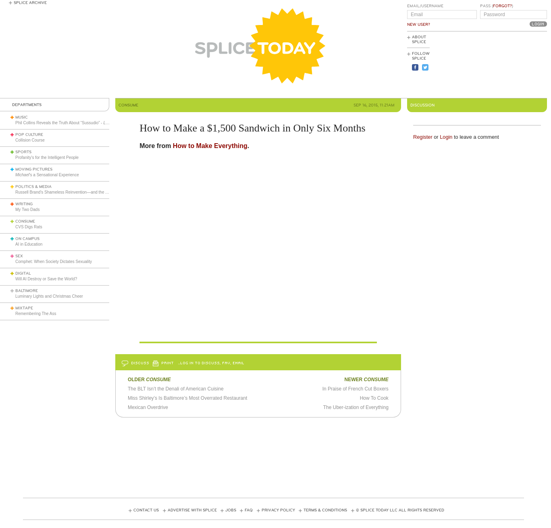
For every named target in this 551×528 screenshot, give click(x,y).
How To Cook (374, 398)
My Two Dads (27, 209)
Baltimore (26, 290)
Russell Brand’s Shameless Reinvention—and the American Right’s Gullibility (84, 192)
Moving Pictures (33, 169)
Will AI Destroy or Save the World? (46, 279)
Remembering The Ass (35, 313)
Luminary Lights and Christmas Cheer (49, 296)
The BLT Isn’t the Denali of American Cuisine (176, 389)
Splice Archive (30, 2)
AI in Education (28, 244)
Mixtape (24, 308)
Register (422, 137)
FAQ (249, 510)
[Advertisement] (510, 65)
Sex (19, 256)
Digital (23, 273)
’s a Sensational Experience (47, 175)
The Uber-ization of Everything (356, 407)
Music (21, 117)
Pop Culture (29, 134)
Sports (23, 152)
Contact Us (146, 510)
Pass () (496, 6)
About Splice (419, 39)
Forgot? (502, 6)
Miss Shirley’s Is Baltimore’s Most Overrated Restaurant (187, 398)
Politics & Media (33, 186)
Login (446, 137)
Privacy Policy (278, 510)
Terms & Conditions (325, 510)
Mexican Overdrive (148, 407)
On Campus (27, 238)
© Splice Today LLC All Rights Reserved (400, 510)
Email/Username (425, 6)
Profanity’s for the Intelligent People (47, 157)
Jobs (230, 510)
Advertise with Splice (192, 510)
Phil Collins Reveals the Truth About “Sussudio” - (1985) (94, 123)
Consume (25, 221)
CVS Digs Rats (28, 227)
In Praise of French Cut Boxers (355, 389)
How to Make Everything (210, 145)
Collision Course (30, 140)
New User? (418, 24)
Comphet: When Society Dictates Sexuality (53, 261)
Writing (24, 204)
